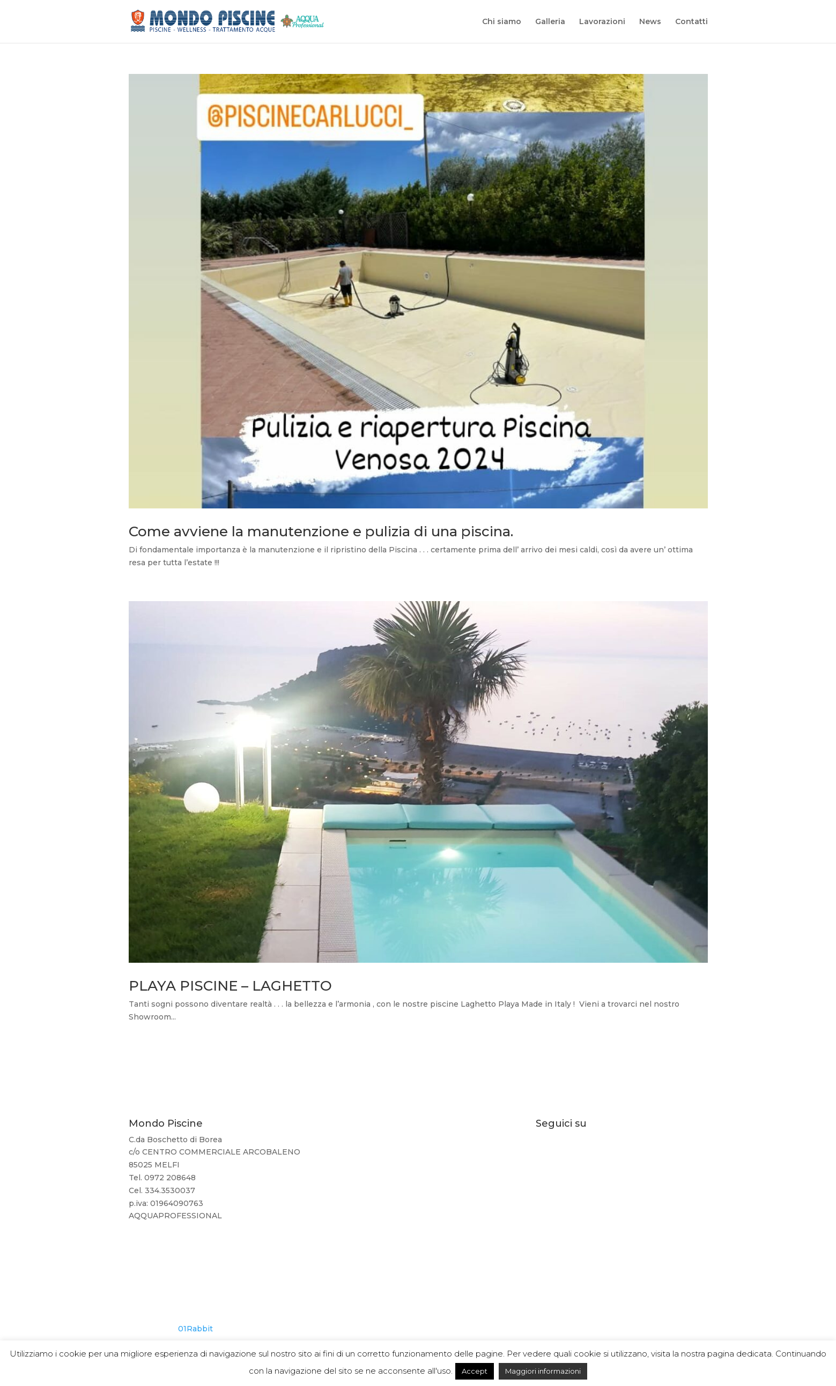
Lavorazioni (602, 22)
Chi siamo (501, 22)
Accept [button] (474, 1371)
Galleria (550, 22)
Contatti (691, 22)
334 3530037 (418, 1181)
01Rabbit (195, 1328)
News (650, 22)
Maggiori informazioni (543, 1371)
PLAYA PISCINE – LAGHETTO (230, 985)
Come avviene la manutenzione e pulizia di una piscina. (321, 531)
